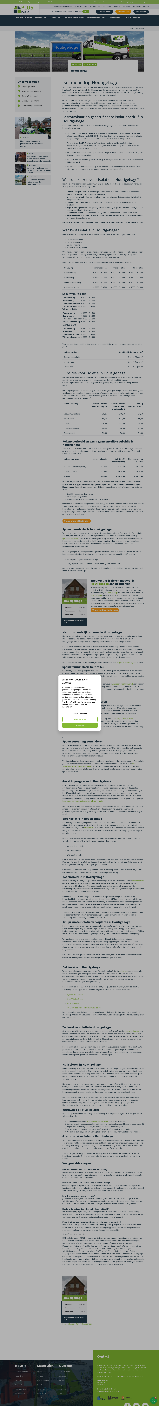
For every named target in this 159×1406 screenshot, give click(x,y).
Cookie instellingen (80, 713)
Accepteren (80, 725)
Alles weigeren (80, 719)
